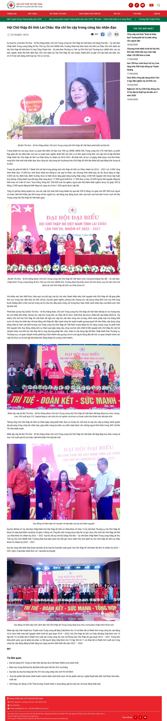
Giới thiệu (33, 14)
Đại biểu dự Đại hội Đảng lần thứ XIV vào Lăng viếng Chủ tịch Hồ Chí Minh (41, 672)
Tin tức (117, 14)
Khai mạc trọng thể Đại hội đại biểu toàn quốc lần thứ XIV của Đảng (38, 667)
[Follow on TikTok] (137, 5)
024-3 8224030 (15, 705)
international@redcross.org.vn (38, 708)
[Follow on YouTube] (142, 5)
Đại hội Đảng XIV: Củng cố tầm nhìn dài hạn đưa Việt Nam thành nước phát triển (44, 663)
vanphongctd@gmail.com (18, 708)
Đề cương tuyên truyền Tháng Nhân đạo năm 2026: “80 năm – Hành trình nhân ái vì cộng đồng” (99, 19)
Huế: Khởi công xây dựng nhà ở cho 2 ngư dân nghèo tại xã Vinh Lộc (143, 79)
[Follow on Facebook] (131, 5)
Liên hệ (157, 14)
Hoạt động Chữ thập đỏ (90, 14)
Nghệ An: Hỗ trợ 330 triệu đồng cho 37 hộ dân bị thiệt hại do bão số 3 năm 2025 (143, 92)
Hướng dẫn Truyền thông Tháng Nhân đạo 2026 (29, 19)
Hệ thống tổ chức (59, 14)
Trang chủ (12, 14)
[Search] (158, 5)
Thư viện (138, 14)
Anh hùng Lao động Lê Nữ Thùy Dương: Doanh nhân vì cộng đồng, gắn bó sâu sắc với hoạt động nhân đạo (55, 684)
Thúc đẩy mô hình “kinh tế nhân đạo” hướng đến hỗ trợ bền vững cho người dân (142, 37)
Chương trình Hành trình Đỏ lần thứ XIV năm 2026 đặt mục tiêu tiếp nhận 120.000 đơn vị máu (143, 52)
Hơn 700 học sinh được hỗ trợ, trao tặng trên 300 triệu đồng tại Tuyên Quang (143, 66)
